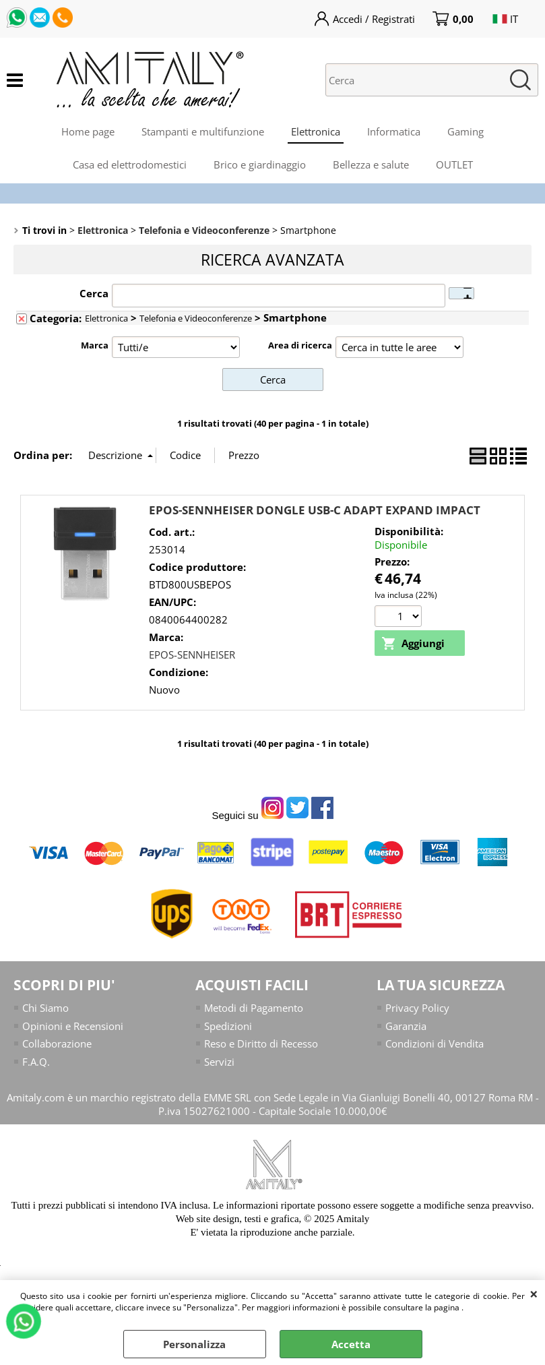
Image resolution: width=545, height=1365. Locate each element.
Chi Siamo (45, 1007)
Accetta (351, 1344)
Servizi (219, 1061)
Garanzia (405, 1026)
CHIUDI (534, 1293)
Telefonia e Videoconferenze (195, 318)
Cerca (93, 293)
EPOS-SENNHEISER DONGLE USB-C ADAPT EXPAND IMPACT (314, 510)
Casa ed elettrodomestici (130, 164)
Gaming (465, 131)
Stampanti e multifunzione (202, 131)
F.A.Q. (36, 1061)
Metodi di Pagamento (253, 1007)
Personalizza (194, 1344)
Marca (94, 345)
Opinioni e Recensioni (72, 1026)
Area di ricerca (300, 345)
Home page (88, 131)
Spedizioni (228, 1026)
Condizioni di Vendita (434, 1043)
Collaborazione (57, 1043)
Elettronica (315, 131)
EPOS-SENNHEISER (192, 654)
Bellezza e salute (371, 164)
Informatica (393, 131)
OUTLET (454, 164)
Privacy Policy (417, 1007)
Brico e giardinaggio (260, 164)
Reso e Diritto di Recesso (261, 1043)
